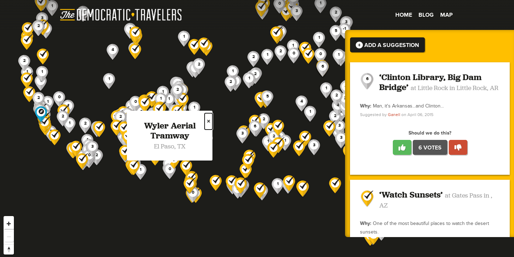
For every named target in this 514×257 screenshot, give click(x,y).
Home (403, 15)
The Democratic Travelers (121, 15)
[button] (339, 128)
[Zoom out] (9, 236)
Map (446, 15)
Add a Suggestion (387, 45)
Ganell (394, 114)
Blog (426, 15)
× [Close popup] (208, 121)
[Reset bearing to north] (9, 249)
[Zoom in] (9, 224)
